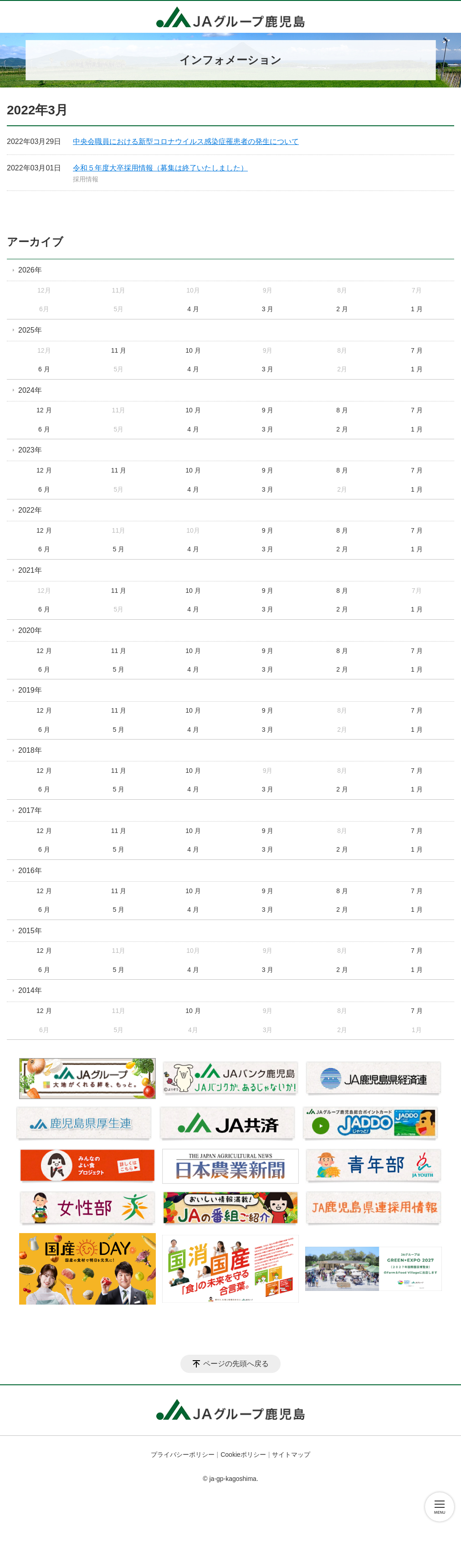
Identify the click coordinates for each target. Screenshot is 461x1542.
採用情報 (85, 179)
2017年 (30, 810)
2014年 (30, 990)
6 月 (44, 369)
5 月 (119, 549)
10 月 (192, 350)
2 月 (342, 309)
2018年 (30, 750)
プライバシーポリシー (183, 1454)
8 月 (342, 410)
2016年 (30, 870)
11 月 (118, 350)
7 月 (417, 350)
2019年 (30, 690)
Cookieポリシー (243, 1454)
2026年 (30, 270)
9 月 (268, 410)
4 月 (193, 309)
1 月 (417, 309)
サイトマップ (291, 1454)
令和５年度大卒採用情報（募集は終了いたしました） (160, 168)
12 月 (43, 410)
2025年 (30, 330)
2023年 (30, 450)
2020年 (30, 630)
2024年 (30, 390)
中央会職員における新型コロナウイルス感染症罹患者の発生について (186, 141)
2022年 (30, 510)
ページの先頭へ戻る (236, 1363)
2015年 (30, 931)
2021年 (30, 570)
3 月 (268, 309)
